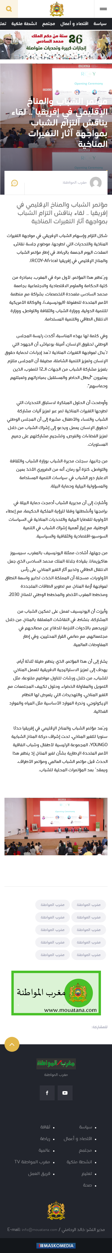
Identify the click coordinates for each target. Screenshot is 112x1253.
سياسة (100, 24)
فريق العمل (39, 1174)
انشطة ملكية (24, 24)
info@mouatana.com (39, 1229)
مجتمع (48, 24)
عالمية (44, 1150)
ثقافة (45, 1127)
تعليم (87, 1174)
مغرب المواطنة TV (32, 1162)
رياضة (45, 1139)
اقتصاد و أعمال (74, 24)
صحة (87, 1185)
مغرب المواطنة (89, 905)
